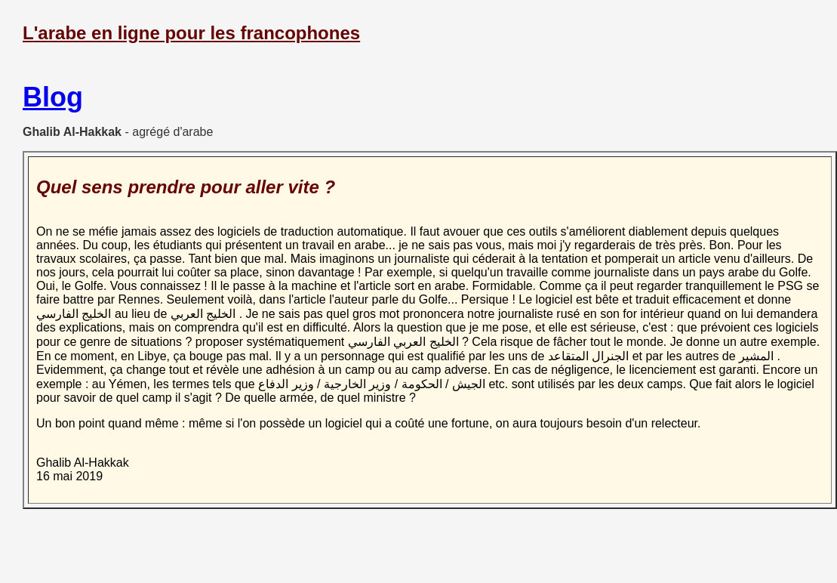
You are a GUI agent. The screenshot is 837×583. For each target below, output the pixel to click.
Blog (53, 97)
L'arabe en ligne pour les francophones (191, 33)
